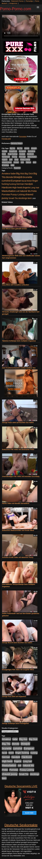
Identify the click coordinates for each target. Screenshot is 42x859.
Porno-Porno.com (15, 9)
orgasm (4, 159)
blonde (26, 148)
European (22, 151)
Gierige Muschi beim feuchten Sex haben (17, 643)
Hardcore (30, 154)
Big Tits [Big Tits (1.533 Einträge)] (6, 743)
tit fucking (5, 165)
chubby (4, 151)
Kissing (14, 157)
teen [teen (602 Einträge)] (30, 198)
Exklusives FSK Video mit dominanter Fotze (18, 449)
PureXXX (17, 168)
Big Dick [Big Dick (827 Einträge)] (29, 173)
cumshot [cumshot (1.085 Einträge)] (6, 180)
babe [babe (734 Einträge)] (13, 173)
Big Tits (19, 148)
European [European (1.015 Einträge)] (16, 180)
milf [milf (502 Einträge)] (17, 191)
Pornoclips (29, 1)
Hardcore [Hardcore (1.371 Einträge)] (7, 187)
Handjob (22, 154)
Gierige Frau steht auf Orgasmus (14, 696)
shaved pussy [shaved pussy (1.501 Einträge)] (9, 774)
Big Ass (12, 148)
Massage (22, 157)
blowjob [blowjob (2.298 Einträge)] (18, 177)
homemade (6, 157)
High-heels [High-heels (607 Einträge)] (17, 187)
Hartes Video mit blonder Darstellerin (15, 503)
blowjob (33, 148)
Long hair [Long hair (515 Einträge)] (35, 187)
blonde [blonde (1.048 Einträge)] (9, 177)
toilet (12, 165)
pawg (16, 159)
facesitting (31, 151)
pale (10, 159)
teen (34, 162)
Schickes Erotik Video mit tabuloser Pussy (17, 557)
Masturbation (32, 157)
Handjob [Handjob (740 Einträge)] (29, 184)
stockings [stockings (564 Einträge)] (22, 198)
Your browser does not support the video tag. (21, 26)
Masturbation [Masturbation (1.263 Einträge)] (9, 191)
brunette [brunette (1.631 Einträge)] (27, 177)
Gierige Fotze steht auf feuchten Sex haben (18, 422)
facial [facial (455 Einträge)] (24, 181)
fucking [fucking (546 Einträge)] (12, 184)
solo (22, 162)
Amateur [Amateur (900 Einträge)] (6, 173)
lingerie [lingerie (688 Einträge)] (26, 187)
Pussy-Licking (25, 159)
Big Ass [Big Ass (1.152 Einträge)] (20, 173)
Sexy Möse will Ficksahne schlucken (15, 285)
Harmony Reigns (16, 143)
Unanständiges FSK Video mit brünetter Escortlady (21, 476)
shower (16, 162)
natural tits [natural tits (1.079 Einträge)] (25, 191)
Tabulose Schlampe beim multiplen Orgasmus (19, 341)
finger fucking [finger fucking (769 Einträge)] (22, 752)
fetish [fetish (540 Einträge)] (29, 181)
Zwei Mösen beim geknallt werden (14, 229)
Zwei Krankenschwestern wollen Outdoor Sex (18, 368)
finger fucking (12, 154)
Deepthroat (13, 151)
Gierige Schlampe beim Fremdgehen (15, 723)
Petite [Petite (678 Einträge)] (34, 191)
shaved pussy (7, 162)
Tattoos (28, 162)
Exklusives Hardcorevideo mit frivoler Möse (18, 530)
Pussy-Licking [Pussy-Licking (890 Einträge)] (18, 194)
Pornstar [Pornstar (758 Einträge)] (6, 194)
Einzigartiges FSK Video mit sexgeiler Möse (18, 669)
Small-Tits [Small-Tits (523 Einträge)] (13, 198)
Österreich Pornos (17, 1)
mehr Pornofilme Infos (9, 132)
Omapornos (13, 3)
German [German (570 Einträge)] (20, 184)
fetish (4, 154)
